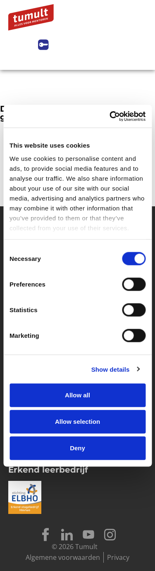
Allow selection (77, 421)
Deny (77, 448)
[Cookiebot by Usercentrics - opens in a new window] (110, 116)
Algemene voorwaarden (63, 557)
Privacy (118, 557)
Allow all (77, 395)
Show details (110, 369)
